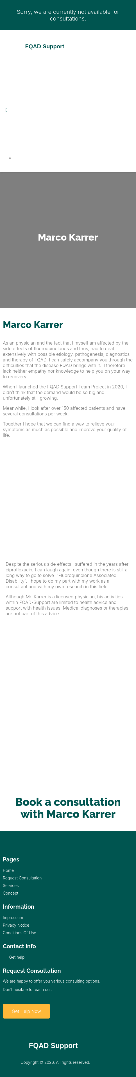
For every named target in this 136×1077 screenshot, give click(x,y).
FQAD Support (44, 46)
